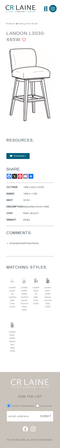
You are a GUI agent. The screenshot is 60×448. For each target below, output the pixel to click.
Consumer (44, 406)
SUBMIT (46, 416)
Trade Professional (21, 406)
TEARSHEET (18, 156)
